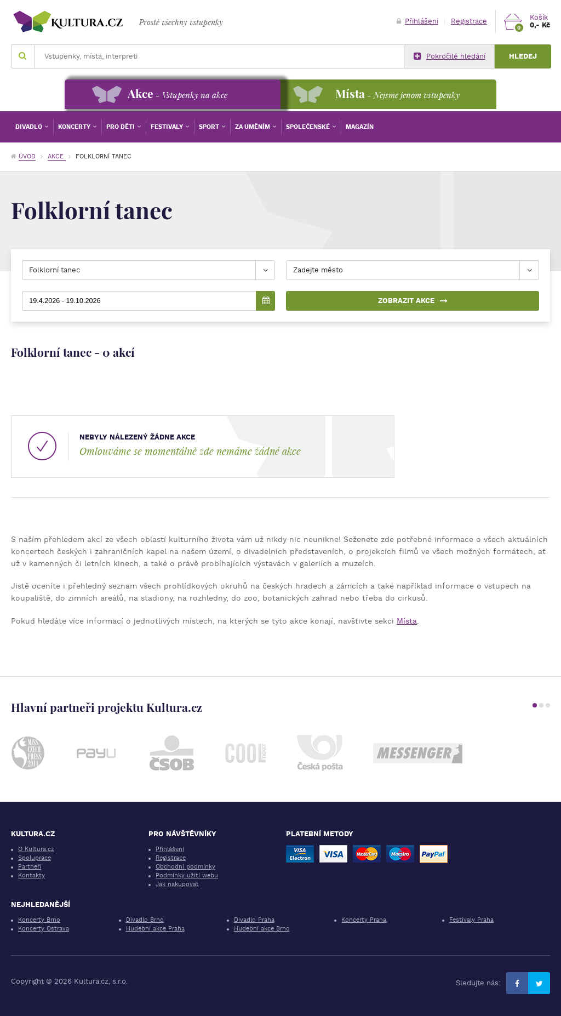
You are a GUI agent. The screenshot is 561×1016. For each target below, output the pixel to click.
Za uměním (253, 126)
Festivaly (168, 126)
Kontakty (31, 875)
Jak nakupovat (177, 884)
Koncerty (75, 126)
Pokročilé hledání (449, 56)
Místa (407, 621)
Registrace (469, 21)
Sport (210, 126)
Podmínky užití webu (187, 875)
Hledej (523, 56)
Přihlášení (417, 21)
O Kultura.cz (36, 849)
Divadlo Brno (145, 919)
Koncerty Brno (39, 919)
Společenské (308, 126)
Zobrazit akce (413, 300)
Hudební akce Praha (155, 928)
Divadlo (29, 126)
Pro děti (121, 126)
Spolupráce (34, 857)
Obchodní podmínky (185, 866)
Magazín (360, 126)
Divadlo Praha (254, 919)
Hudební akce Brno (262, 928)
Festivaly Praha (471, 919)
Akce (57, 156)
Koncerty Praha (363, 919)
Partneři (29, 866)
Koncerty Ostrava (43, 928)
